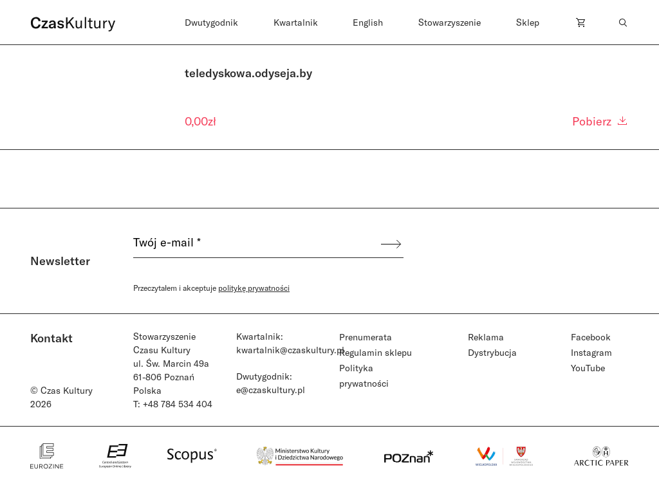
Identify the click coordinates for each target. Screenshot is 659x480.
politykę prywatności (254, 287)
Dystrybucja (492, 352)
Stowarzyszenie (449, 22)
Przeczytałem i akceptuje (211, 287)
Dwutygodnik (211, 22)
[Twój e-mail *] (256, 243)
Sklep (527, 22)
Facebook (591, 336)
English (368, 22)
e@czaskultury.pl (270, 389)
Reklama (486, 336)
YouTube (588, 367)
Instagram (591, 352)
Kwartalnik (296, 22)
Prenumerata (365, 336)
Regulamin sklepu (375, 352)
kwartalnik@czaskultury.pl (290, 349)
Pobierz (600, 121)
